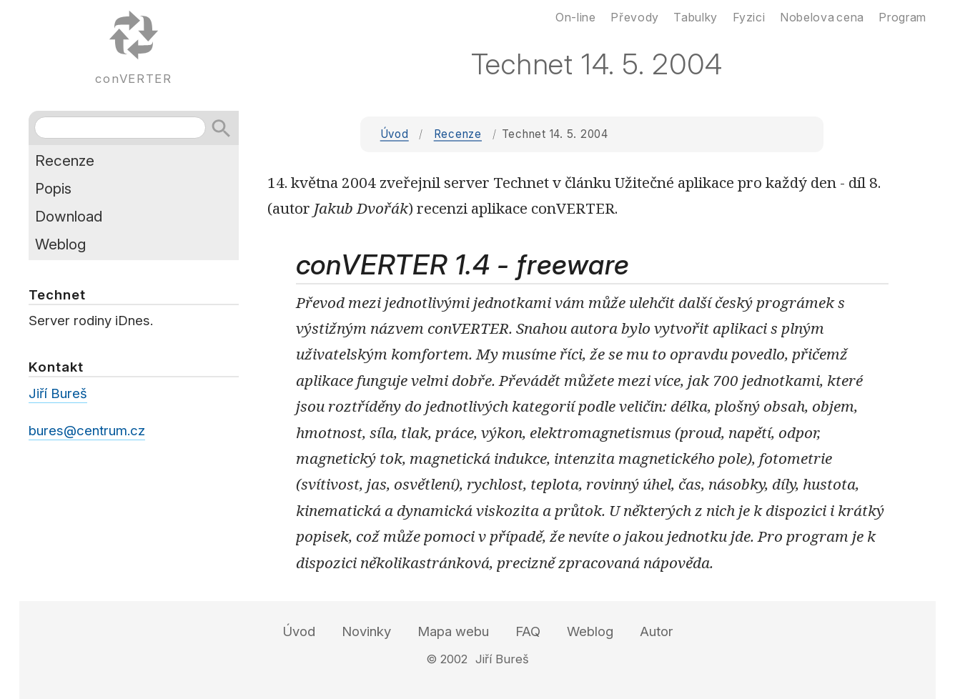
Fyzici (749, 17)
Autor (656, 631)
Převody (634, 17)
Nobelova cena (822, 17)
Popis (53, 188)
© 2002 (446, 659)
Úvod (394, 134)
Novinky (366, 631)
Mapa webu (453, 631)
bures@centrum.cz (87, 430)
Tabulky (695, 17)
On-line (575, 17)
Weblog (60, 244)
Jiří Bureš (58, 393)
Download (68, 216)
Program (902, 17)
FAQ (527, 631)
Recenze (458, 134)
